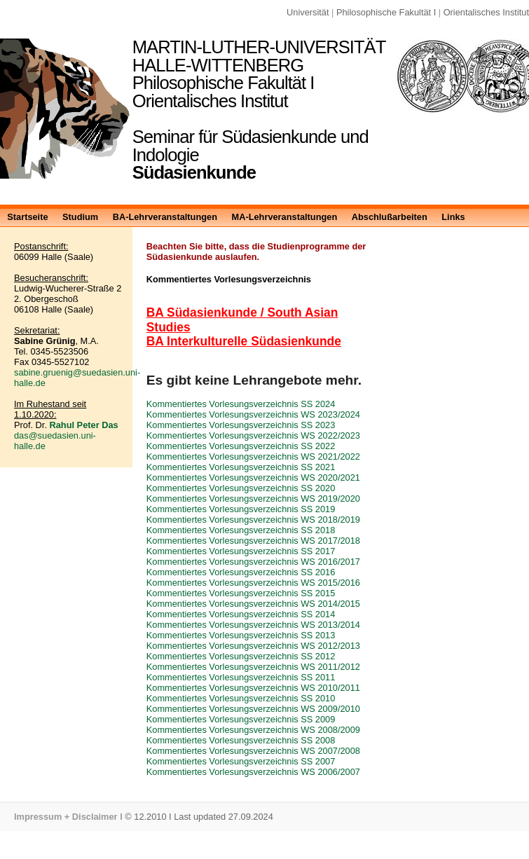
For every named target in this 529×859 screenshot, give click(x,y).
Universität (308, 12)
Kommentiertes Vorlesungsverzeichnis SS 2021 (241, 467)
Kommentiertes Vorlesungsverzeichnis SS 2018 (241, 530)
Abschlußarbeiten (389, 217)
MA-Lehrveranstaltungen (284, 217)
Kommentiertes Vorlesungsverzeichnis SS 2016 (241, 572)
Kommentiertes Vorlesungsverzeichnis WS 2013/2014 (253, 624)
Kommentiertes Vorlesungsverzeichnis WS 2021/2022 (253, 456)
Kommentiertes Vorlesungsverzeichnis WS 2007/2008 (253, 750)
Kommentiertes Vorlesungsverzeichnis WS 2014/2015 (253, 603)
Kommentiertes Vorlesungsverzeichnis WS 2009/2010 (253, 708)
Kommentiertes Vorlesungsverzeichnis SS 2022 (241, 446)
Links (453, 217)
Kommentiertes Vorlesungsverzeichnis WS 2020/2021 (253, 477)
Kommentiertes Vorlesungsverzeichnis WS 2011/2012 (253, 666)
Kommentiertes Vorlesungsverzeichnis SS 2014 (241, 614)
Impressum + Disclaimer (66, 816)
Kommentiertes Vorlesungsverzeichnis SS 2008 (241, 740)
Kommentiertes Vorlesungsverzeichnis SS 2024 (241, 404)
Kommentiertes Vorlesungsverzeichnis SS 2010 (241, 698)
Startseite (27, 217)
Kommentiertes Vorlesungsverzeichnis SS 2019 (241, 509)
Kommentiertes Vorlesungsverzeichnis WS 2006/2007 (253, 772)
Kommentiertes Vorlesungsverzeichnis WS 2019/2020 (253, 498)
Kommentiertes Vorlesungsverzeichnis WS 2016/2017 (253, 561)
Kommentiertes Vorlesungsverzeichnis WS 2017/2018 (253, 540)
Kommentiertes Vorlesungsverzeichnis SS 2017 (241, 551)
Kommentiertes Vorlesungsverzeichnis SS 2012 (241, 656)
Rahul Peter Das (84, 425)
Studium (80, 217)
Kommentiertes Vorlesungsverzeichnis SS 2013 (241, 635)
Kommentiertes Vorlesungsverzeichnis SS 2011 (241, 677)
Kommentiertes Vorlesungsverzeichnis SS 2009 (241, 719)
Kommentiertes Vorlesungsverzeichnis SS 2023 (241, 425)
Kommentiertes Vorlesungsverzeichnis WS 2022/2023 (253, 435)
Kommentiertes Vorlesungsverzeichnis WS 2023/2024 (253, 414)
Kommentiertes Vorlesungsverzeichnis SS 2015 (241, 593)
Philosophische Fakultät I (386, 12)
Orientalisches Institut (486, 12)
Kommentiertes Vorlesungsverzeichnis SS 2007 (241, 761)
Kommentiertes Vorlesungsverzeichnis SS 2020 (241, 488)
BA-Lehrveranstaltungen (165, 217)
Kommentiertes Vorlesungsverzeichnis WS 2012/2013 (253, 645)
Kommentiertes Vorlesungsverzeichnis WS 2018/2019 (253, 519)
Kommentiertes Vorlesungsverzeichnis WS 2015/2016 (253, 582)
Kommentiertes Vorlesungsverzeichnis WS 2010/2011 (253, 687)
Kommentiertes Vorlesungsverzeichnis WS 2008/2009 (253, 729)
